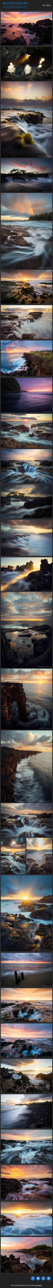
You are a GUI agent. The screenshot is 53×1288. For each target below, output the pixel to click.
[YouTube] (48, 1278)
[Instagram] (43, 1278)
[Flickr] (38, 1278)
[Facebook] (33, 1278)
